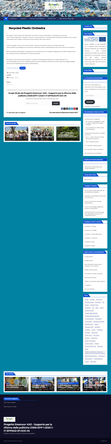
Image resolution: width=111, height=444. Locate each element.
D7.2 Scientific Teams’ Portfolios (94, 149)
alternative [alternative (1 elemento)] (98, 302)
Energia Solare (89, 260)
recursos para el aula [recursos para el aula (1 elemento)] (90, 346)
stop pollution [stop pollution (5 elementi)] (88, 358)
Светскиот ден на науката (16, 112)
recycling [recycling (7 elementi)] (100, 346)
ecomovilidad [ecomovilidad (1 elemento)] (88, 321)
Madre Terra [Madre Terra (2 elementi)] (95, 332)
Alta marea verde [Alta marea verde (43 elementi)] (89, 302)
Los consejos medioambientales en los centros (67, 137)
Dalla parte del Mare (90, 277)
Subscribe (90, 102)
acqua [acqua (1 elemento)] (86, 299)
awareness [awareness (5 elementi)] (87, 307)
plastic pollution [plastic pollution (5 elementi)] (89, 343)
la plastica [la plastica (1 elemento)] (99, 330)
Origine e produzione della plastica (95, 281)
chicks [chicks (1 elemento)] (101, 307)
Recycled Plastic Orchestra (27, 28)
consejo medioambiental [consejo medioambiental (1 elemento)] (91, 313)
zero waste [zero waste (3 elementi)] (93, 361)
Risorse (23, 18)
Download (22, 68)
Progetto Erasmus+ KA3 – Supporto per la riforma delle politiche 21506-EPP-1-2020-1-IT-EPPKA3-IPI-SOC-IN (55, 11)
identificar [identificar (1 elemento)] (97, 327)
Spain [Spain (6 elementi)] (86, 349)
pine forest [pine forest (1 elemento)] (96, 335)
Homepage (13, 18)
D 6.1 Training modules (92, 141)
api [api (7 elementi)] (103, 302)
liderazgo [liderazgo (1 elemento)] (87, 332)
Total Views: (7, 402)
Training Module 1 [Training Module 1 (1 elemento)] (98, 358)
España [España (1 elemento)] (96, 324)
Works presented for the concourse (15, 386)
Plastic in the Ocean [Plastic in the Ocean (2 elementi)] (90, 341)
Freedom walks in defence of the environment (13, 137)
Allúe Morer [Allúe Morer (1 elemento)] (99, 299)
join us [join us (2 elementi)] (93, 330)
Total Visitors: (8, 406)
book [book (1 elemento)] (97, 307)
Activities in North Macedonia (93, 234)
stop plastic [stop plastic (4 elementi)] (102, 356)
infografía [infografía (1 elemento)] (87, 330)
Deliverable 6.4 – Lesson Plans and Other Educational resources (68, 387)
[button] (106, 18)
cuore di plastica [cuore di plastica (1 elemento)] (89, 319)
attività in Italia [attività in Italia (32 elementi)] (94, 305)
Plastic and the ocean (91, 270)
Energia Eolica (89, 256)
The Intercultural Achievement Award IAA (63, 112)
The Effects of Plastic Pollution (94, 273)
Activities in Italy (89, 242)
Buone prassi (88, 179)
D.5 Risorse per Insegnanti (92, 119)
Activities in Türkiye (90, 226)
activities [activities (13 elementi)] (92, 299)
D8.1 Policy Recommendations (93, 153)
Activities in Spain (90, 245)
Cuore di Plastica (89, 289)
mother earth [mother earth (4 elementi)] (88, 335)
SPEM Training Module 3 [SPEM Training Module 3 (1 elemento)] (91, 356)
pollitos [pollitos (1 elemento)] (97, 343)
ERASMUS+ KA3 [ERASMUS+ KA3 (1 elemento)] (89, 324)
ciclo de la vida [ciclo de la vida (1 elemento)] (89, 310)
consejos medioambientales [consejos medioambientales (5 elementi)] (92, 316)
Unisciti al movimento (37, 18)
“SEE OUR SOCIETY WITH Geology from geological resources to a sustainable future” (94, 214)
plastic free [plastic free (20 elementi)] (94, 338)
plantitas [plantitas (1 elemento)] (87, 338)
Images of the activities (42, 137)
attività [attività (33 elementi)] (87, 305)
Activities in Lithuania (91, 238)
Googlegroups (104, 440)
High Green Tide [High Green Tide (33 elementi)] (89, 327)
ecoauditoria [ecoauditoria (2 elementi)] (98, 319)
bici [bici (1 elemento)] (93, 307)
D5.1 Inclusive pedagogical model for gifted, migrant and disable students (95, 123)
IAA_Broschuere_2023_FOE (13, 68)
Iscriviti (56, 103)
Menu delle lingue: (66, 18)
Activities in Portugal (91, 230)
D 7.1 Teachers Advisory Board (93, 145)
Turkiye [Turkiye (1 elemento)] (87, 361)
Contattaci (52, 18)
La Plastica (88, 285)
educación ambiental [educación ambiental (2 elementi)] (99, 321)
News (8, 383)
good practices (46, 383)
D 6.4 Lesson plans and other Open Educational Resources (65, 383)
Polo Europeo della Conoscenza (15, 440)
